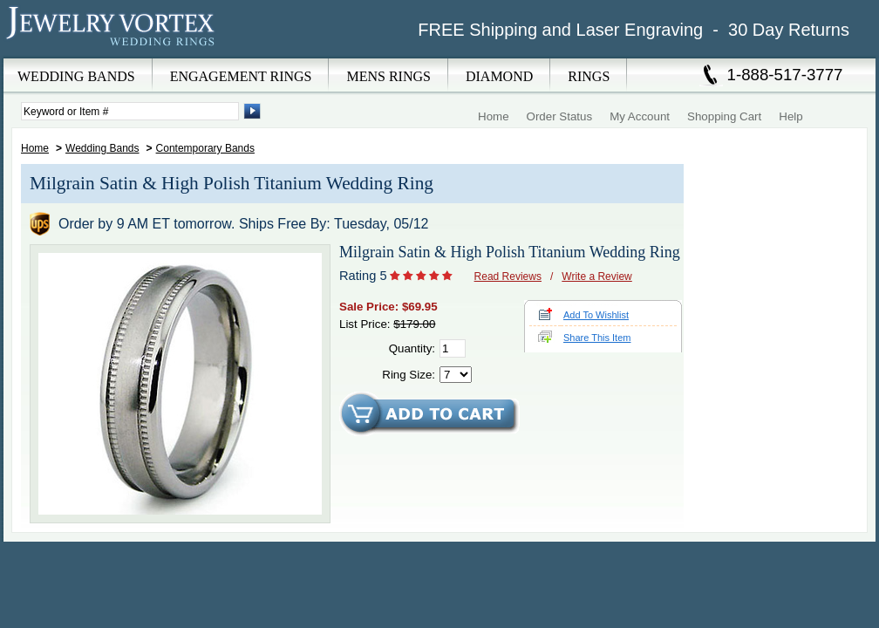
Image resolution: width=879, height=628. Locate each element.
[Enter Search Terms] (130, 111)
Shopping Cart (724, 116)
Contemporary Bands (205, 148)
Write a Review (596, 276)
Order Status (560, 116)
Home (493, 116)
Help (790, 116)
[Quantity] (453, 348)
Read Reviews (508, 276)
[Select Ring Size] (456, 374)
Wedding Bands (102, 148)
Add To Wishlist (596, 315)
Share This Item (596, 337)
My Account (640, 116)
